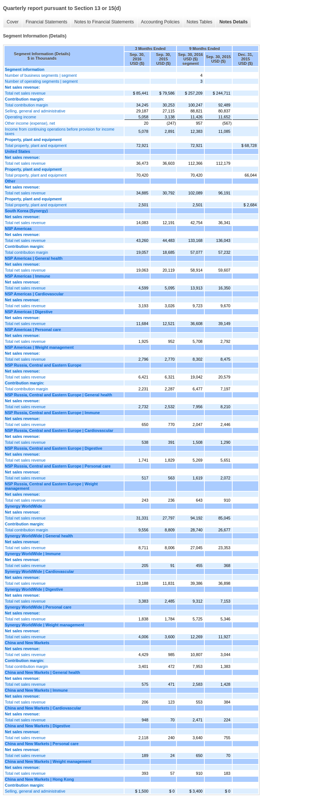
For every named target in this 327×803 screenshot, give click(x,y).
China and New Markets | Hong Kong (39, 779)
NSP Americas (18, 228)
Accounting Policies (160, 21)
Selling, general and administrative (35, 111)
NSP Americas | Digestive (29, 311)
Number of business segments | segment (41, 75)
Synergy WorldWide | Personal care (38, 607)
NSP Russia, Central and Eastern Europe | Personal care (58, 466)
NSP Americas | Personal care (33, 329)
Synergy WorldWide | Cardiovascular (39, 571)
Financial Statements (46, 21)
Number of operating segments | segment (41, 81)
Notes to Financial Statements (104, 21)
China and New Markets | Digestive (37, 726)
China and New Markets (27, 642)
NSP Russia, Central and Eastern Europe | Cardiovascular (59, 430)
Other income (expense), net (30, 123)
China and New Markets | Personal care (41, 743)
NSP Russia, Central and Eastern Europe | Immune (52, 412)
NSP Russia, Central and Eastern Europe (43, 365)
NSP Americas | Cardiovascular (34, 294)
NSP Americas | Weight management (39, 347)
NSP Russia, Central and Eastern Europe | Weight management (51, 486)
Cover (13, 21)
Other (10, 181)
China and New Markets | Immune (36, 690)
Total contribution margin (26, 105)
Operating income (20, 117)
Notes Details (233, 21)
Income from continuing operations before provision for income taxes (59, 131)
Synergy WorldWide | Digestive (34, 589)
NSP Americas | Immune (27, 276)
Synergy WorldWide (23, 506)
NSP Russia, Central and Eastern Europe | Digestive (53, 448)
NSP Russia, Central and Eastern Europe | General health (58, 395)
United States (17, 151)
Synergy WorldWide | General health (39, 536)
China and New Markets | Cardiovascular (43, 708)
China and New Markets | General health (42, 672)
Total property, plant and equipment (36, 145)
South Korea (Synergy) (26, 211)
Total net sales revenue (25, 93)
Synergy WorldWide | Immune (33, 553)
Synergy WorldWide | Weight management (44, 625)
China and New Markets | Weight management (48, 761)
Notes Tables (199, 21)
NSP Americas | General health (33, 258)
